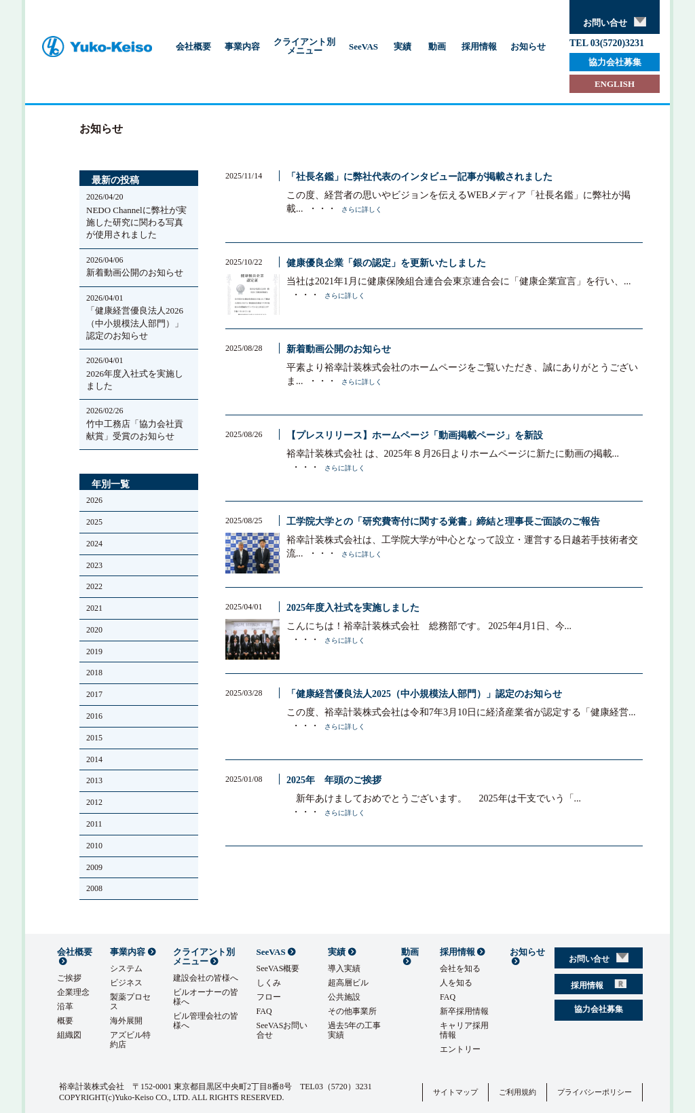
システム (126, 968)
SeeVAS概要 (278, 968)
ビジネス (126, 982)
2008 (94, 888)
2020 (94, 630)
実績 (402, 46)
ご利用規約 (517, 1092)
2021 (94, 608)
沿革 (65, 1006)
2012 (94, 802)
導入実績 (344, 968)
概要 (65, 1020)
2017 (94, 694)
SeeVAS (363, 46)
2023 (94, 565)
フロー (269, 997)
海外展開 (126, 1020)
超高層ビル (348, 982)
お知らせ (528, 46)
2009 (94, 867)
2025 (94, 522)
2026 (94, 500)
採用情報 (479, 46)
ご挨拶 (69, 978)
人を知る (456, 982)
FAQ (264, 1011)
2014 (94, 759)
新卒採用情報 (464, 1011)
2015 (94, 737)
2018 (94, 672)
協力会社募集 (614, 62)
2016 (94, 716)
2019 (94, 651)
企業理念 (73, 992)
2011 (94, 824)
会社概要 (193, 46)
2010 (94, 845)
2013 (94, 780)
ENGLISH (615, 84)
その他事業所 (352, 1011)
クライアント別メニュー (304, 46)
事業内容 (242, 46)
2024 (94, 543)
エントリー (460, 1049)
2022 (94, 586)
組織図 (69, 1035)
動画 (437, 46)
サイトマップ (455, 1092)
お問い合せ (614, 22)
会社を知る (460, 968)
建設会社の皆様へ (205, 978)
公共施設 (344, 997)
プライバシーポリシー (594, 1092)
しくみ (269, 982)
